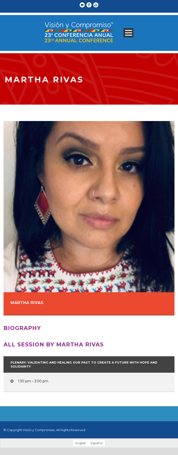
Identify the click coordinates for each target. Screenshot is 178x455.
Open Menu (128, 32)
